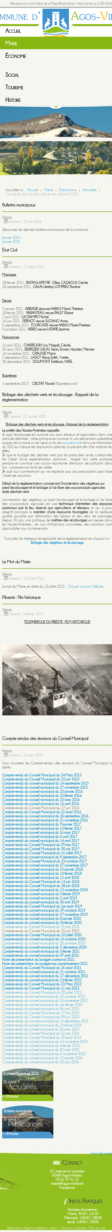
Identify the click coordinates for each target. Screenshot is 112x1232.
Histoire (13, 100)
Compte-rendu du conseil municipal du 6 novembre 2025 (44, 1054)
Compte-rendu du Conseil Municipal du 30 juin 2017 (40, 849)
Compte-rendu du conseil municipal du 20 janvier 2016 (42, 792)
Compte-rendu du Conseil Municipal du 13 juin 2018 (40, 882)
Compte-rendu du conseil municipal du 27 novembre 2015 (45, 787)
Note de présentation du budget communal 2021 (38, 960)
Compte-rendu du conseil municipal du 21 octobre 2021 (43, 972)
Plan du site (97, 1228)
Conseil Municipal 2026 (21, 1074)
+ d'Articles (10, 1096)
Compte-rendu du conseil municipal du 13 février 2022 (42, 980)
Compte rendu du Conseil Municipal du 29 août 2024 (41, 1037)
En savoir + (11, 1082)
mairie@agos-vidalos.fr (67, 1184)
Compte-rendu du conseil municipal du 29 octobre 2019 (43, 910)
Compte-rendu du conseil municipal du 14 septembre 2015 (45, 783)
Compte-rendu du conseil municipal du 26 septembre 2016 (45, 816)
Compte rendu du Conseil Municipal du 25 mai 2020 (40, 927)
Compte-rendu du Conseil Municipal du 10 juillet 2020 (42, 935)
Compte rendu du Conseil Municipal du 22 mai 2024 (40, 1033)
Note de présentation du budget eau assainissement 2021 (45, 964)
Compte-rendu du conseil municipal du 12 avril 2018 (40, 878)
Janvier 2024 (11, 238)
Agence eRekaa (35, 1228)
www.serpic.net (72, 443)
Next (109, 144)
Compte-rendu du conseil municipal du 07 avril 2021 (40, 956)
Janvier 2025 (11, 242)
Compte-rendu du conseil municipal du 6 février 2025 (41, 1046)
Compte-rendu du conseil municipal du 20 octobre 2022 (43, 996)
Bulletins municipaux (18, 1111)
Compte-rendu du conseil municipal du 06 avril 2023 (40, 1009)
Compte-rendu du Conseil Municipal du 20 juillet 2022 (42, 992)
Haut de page (101, 1153)
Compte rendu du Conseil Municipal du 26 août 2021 (41, 968)
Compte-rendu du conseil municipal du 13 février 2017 (42, 828)
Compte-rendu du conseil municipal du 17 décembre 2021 (45, 976)
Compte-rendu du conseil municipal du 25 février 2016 (42, 796)
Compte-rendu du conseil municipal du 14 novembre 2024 (45, 1042)
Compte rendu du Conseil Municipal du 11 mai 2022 (40, 988)
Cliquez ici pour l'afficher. (86, 586)
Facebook (67, 1188)
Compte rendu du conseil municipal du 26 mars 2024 (40, 1029)
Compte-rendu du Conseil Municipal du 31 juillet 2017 (42, 853)
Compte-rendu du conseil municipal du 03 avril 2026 (40, 1062)
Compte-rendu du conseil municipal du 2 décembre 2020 (44, 947)
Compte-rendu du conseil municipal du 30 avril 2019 (40, 902)
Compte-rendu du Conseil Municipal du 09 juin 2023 (40, 1017)
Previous (3, 144)
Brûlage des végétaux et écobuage (57, 543)
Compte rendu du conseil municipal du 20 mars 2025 (40, 1050)
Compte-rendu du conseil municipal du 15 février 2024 (42, 1025)
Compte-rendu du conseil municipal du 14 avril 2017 (40, 841)
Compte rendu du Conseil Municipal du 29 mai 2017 (40, 845)
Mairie (11, 43)
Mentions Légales (73, 1228)
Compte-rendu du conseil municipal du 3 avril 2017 (39, 837)
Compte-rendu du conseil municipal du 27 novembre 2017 (45, 865)
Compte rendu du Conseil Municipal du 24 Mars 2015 (41, 775)
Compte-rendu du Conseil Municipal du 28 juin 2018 (40, 886)
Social (12, 75)
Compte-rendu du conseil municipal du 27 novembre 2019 (45, 915)
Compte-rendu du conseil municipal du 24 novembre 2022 (45, 1001)
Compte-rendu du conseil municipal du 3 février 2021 (41, 951)
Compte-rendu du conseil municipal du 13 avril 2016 (40, 804)
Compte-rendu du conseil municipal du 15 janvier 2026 (42, 1058)
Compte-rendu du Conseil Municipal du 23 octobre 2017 (44, 861)
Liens (53, 1228)
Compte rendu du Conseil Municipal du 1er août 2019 (42, 906)
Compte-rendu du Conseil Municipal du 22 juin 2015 (40, 779)
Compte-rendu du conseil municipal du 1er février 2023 (42, 1005)
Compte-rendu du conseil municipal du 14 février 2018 (42, 874)
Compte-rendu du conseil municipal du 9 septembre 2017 (44, 857)
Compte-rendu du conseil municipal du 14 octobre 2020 (43, 939)
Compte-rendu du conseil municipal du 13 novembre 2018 (45, 890)
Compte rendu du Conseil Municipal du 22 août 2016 (41, 812)
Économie (15, 56)
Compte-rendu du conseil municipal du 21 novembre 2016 (45, 820)
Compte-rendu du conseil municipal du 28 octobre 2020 (43, 943)
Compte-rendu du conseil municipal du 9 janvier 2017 (41, 824)
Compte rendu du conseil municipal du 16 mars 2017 (40, 833)
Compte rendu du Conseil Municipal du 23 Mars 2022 (41, 984)
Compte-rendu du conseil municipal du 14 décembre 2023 (45, 1021)
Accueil (13, 31)
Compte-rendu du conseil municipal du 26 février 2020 (42, 923)
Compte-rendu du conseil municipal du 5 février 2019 (41, 894)
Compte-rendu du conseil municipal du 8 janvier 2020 (41, 919)
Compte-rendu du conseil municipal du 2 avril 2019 (39, 898)
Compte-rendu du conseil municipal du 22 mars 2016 (41, 800)
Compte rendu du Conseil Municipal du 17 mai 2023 (40, 1013)
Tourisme (14, 87)
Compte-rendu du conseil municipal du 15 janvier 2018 (42, 869)
